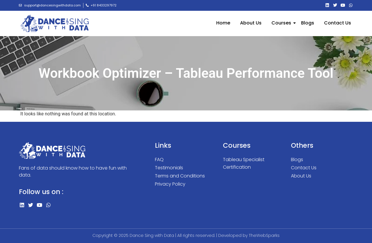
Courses (282, 23)
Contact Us (337, 23)
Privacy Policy (170, 184)
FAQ (159, 159)
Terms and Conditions (180, 175)
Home (223, 23)
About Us (251, 23)
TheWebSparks (264, 235)
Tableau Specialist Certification (243, 163)
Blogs (307, 23)
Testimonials (169, 167)
